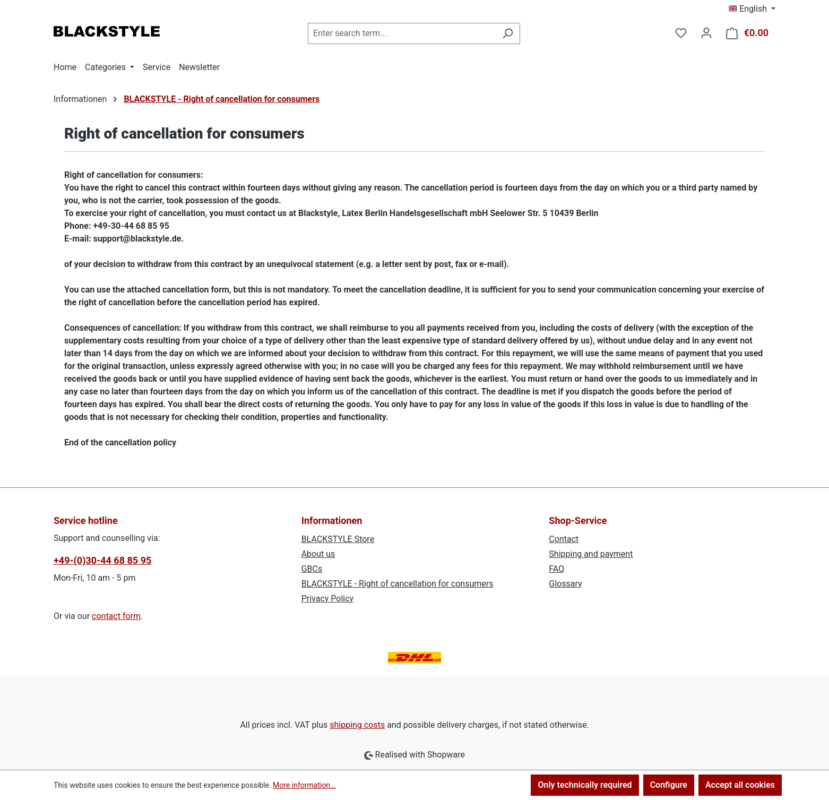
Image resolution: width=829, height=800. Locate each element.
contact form (116, 616)
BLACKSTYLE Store (337, 539)
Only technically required (585, 785)
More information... (304, 785)
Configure (668, 785)
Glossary (565, 584)
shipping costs (357, 725)
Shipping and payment (591, 554)
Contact (563, 539)
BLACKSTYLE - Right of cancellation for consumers (397, 584)
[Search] (507, 33)
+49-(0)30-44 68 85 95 (102, 560)
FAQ (556, 569)
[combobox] (402, 33)
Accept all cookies (740, 785)
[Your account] (706, 33)
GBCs (312, 569)
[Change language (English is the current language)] (752, 9)
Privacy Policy (327, 598)
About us (318, 554)
